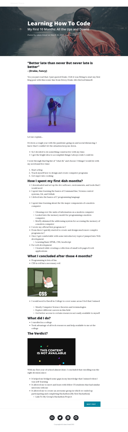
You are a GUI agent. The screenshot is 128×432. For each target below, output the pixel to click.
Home (85, 3)
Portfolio (113, 3)
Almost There (17, 3)
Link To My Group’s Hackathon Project (54, 396)
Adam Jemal (41, 35)
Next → (92, 404)
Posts (102, 3)
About (94, 3)
